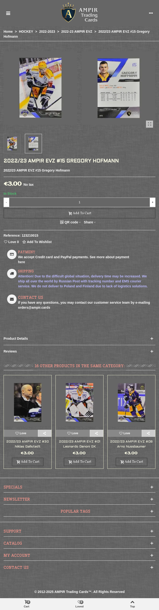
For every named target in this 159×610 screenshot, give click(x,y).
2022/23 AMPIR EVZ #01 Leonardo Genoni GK (79, 444)
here (21, 262)
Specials (13, 487)
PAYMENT (26, 252)
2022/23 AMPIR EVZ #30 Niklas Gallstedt (27, 444)
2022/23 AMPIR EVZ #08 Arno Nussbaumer (131, 444)
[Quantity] (79, 202)
